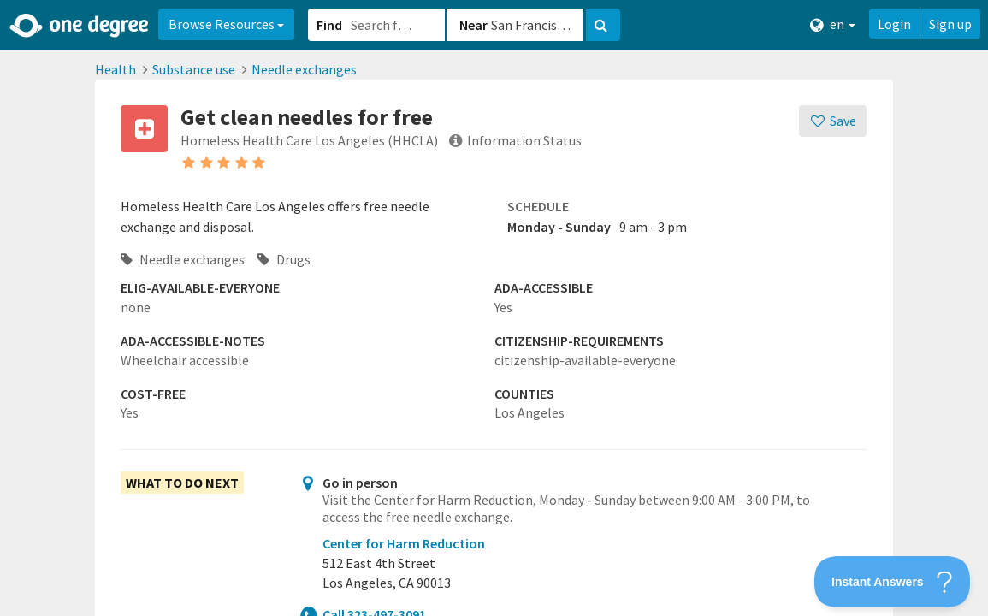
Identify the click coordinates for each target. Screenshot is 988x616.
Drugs (284, 259)
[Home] (80, 25)
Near (473, 24)
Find (329, 24)
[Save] (833, 121)
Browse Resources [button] (226, 24)
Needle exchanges (304, 69)
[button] (494, 308)
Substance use (193, 69)
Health (115, 69)
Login (894, 24)
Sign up (950, 24)
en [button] (832, 24)
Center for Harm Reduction (403, 543)
